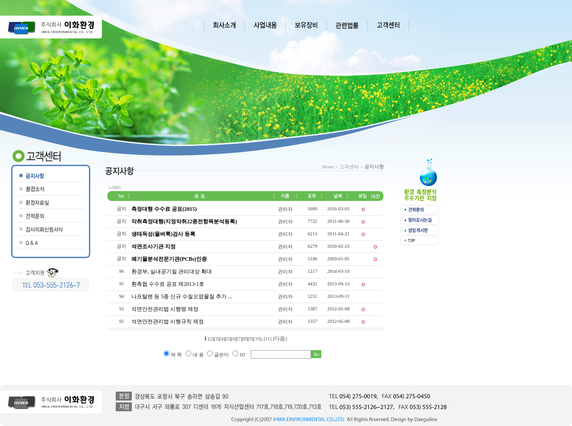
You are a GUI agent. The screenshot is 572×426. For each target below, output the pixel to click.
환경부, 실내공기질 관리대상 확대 (171, 271)
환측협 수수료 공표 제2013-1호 (167, 284)
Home (328, 166)
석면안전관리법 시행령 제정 (164, 309)
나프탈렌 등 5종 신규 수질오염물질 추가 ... (181, 296)
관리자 (285, 209)
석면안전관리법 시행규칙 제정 (167, 321)
